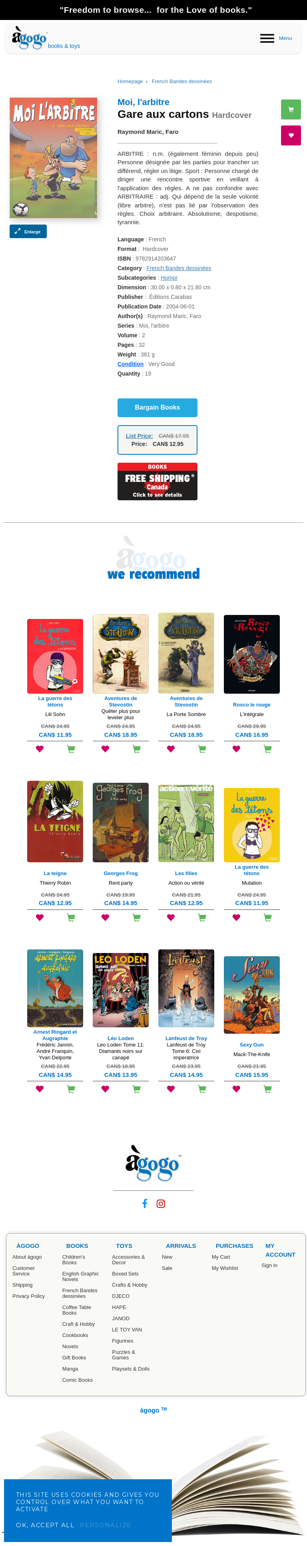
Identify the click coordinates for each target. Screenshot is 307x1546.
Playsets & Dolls (131, 1369)
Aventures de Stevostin (120, 701)
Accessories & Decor (128, 1259)
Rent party (121, 883)
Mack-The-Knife (251, 1054)
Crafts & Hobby (129, 1285)
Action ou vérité (186, 883)
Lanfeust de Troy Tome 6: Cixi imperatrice (186, 1051)
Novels (70, 1346)
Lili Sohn (55, 714)
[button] (28, 231)
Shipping (22, 1285)
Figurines (122, 1341)
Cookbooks (75, 1335)
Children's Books (73, 1259)
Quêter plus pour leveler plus (121, 714)
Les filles (186, 873)
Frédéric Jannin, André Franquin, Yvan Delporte (55, 1051)
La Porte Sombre (186, 714)
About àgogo (27, 1257)
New (167, 1257)
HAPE (119, 1307)
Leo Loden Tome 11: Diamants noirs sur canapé (120, 1051)
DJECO (121, 1296)
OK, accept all (45, 1525)
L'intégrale (252, 714)
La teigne (55, 873)
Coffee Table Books (77, 1310)
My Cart (221, 1257)
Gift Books (74, 1358)
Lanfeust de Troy (186, 1038)
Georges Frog (121, 873)
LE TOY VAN (127, 1330)
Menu (285, 38)
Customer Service (23, 1271)
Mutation (252, 883)
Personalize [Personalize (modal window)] (106, 1525)
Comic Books (77, 1380)
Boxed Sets (125, 1274)
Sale (167, 1268)
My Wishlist (225, 1268)
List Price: (139, 436)
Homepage (130, 81)
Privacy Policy (28, 1296)
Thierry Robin (55, 883)
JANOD (121, 1318)
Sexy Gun (252, 1045)
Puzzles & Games (123, 1355)
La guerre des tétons (55, 701)
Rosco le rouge (252, 705)
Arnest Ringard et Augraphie (55, 1035)
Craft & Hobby (78, 1324)
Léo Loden (121, 1038)
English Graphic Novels (80, 1276)
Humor (169, 278)
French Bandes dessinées (182, 81)
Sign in (269, 1265)
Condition (131, 364)
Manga (70, 1369)
